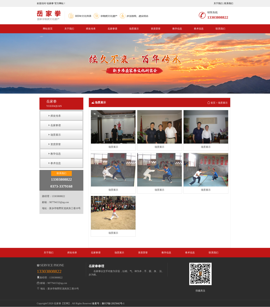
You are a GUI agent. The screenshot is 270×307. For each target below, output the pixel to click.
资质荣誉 (155, 28)
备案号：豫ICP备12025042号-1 (108, 303)
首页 (213, 103)
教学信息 (177, 28)
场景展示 (134, 28)
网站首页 (48, 28)
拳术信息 (199, 28)
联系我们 (228, 3)
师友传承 (91, 28)
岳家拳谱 (112, 28)
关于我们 (218, 3)
